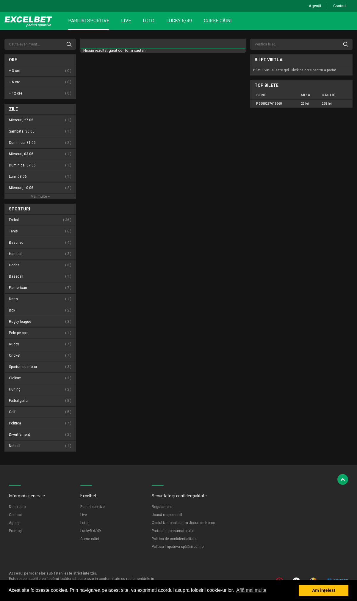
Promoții (16, 531)
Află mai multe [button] (251, 590)
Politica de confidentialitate (174, 539)
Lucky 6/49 (179, 20)
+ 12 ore (40, 93)
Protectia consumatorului (173, 531)
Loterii (85, 523)
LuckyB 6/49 (90, 531)
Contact (340, 6)
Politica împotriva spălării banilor (178, 547)
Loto (148, 20)
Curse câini (218, 20)
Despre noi (17, 507)
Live (126, 20)
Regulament (162, 507)
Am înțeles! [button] (323, 590)
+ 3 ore (40, 70)
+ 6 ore (40, 82)
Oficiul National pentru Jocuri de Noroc (183, 523)
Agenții (315, 6)
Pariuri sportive (88, 20)
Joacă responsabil (167, 515)
